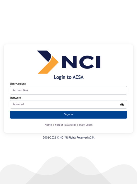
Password (15, 97)
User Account (18, 83)
